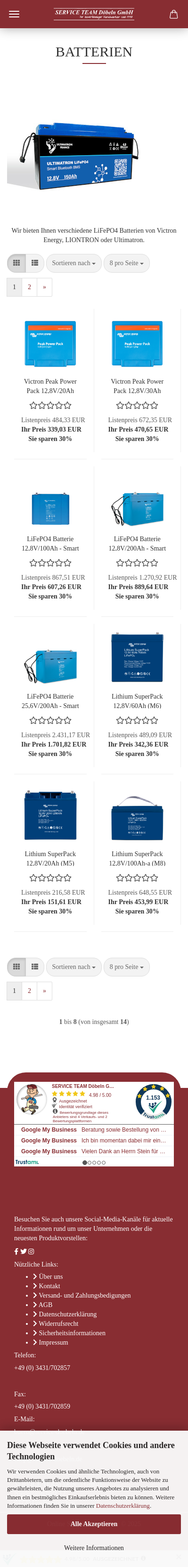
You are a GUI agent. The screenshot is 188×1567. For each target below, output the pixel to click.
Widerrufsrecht (58, 1323)
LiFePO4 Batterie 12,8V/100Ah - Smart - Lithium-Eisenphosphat (50, 543)
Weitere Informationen (94, 1547)
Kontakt (49, 1286)
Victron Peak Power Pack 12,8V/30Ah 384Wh (137, 386)
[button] (16, 263)
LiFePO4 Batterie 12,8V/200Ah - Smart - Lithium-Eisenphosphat (137, 543)
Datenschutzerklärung (123, 1505)
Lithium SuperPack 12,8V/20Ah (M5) (50, 858)
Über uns (51, 1276)
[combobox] (74, 263)
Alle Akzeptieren (94, 1524)
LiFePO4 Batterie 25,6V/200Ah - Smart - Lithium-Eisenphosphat (50, 701)
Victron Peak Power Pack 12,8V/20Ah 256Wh (50, 386)
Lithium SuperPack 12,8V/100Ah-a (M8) (137, 858)
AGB (46, 1304)
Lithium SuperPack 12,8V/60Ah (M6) (137, 701)
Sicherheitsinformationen (72, 1333)
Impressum (53, 1342)
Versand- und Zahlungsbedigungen (85, 1295)
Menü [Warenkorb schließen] (14, 14)
